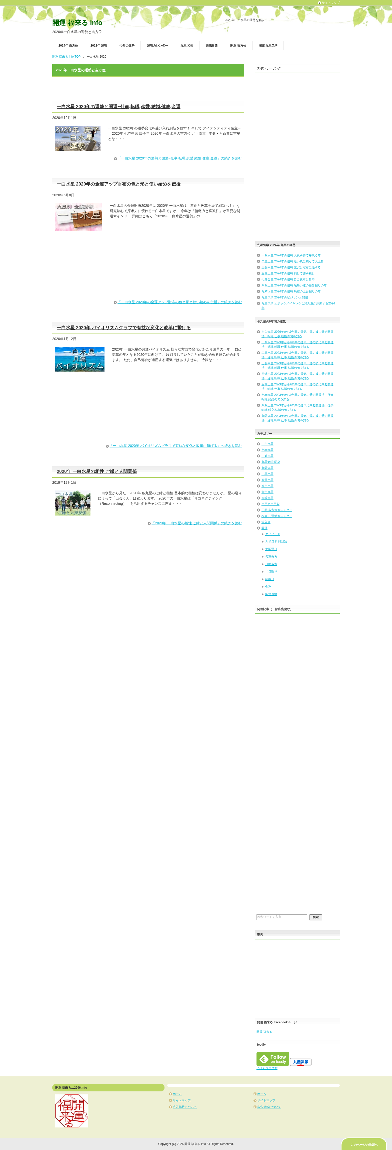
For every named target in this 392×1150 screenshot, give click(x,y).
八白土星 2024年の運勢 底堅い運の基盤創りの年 (294, 285)
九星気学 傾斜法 (276, 541)
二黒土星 (268, 474)
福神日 (269, 579)
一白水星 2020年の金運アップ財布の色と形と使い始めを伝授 (118, 184)
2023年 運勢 (98, 45)
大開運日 (271, 549)
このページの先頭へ (364, 1144)
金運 (268, 586)
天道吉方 (271, 556)
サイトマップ (182, 1100)
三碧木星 (268, 456)
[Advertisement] (148, 271)
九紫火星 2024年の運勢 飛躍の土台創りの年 (291, 291)
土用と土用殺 (271, 504)
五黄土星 (268, 480)
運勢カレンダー (157, 45)
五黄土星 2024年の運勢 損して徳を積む (288, 273)
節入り (266, 522)
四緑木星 (268, 498)
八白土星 (268, 486)
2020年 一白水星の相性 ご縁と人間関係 (97, 471)
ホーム (177, 1094)
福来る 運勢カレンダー (277, 516)
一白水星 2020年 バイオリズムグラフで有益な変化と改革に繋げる (124, 327)
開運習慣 (271, 594)
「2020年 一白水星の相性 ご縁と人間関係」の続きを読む (197, 523)
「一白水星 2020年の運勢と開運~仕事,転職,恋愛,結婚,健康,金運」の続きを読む (180, 158)
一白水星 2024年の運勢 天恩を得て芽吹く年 (291, 255)
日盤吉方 (271, 564)
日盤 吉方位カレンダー (277, 510)
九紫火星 (268, 468)
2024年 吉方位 (68, 45)
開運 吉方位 (238, 45)
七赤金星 (268, 450)
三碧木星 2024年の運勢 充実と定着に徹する (291, 267)
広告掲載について (185, 1107)
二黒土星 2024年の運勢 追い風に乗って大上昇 (293, 261)
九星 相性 (186, 45)
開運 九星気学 (268, 45)
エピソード (272, 534)
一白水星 (268, 444)
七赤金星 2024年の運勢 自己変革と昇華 (288, 279)
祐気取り (271, 571)
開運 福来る (264, 1032)
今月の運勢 (127, 45)
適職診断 (212, 45)
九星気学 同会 (271, 462)
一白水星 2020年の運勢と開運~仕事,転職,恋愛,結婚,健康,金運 (118, 106)
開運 (265, 528)
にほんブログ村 (267, 1068)
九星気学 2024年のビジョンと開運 (285, 297)
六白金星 (268, 492)
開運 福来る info (77, 23)
